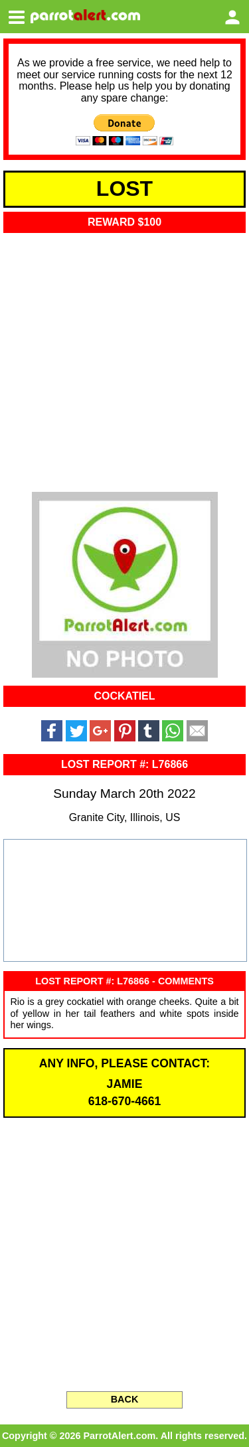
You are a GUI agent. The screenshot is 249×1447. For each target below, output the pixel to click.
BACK (125, 1399)
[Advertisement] (124, 358)
